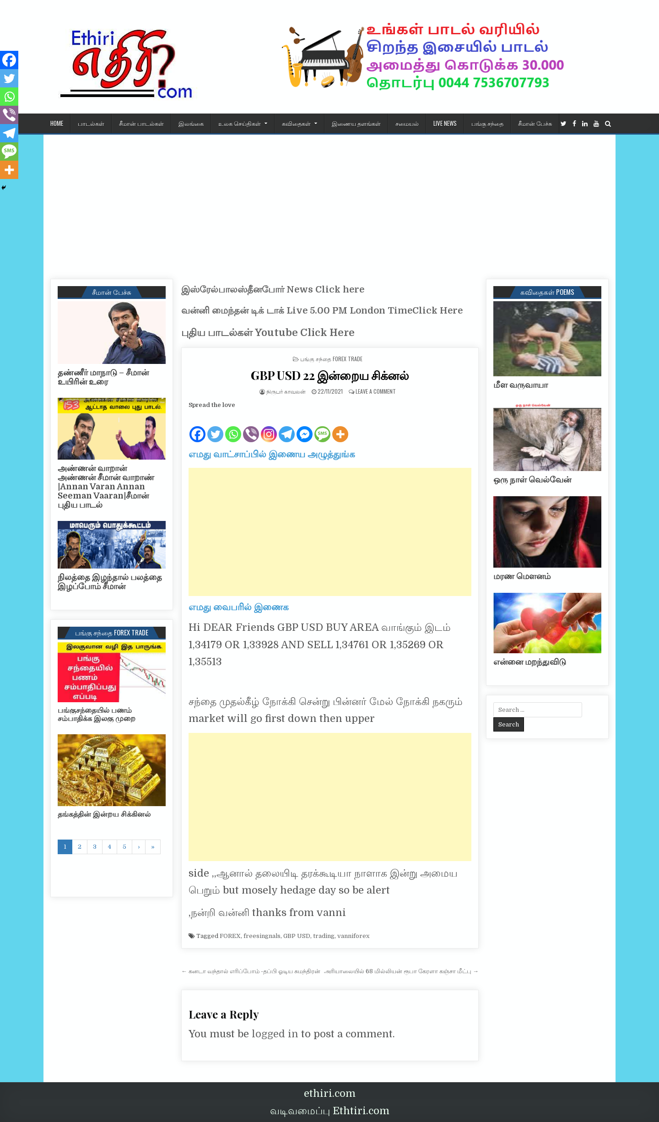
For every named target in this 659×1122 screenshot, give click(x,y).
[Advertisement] (329, 203)
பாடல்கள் (91, 123)
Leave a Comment (376, 391)
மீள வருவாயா (520, 385)
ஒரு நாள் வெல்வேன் (532, 479)
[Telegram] (287, 427)
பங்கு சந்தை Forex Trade (331, 359)
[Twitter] (215, 427)
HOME (56, 123)
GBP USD (296, 935)
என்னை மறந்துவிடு (529, 662)
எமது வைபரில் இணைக (239, 607)
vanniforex (353, 935)
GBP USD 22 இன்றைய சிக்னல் (330, 375)
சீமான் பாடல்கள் (141, 123)
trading (324, 935)
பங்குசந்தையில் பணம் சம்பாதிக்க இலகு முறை (96, 714)
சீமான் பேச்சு (535, 123)
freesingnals (262, 935)
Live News (445, 123)
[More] (340, 427)
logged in (275, 1034)
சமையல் (407, 123)
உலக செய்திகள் (239, 123)
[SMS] (322, 427)
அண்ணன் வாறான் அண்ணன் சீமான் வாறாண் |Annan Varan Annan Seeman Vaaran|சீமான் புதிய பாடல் (106, 486)
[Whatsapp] (233, 427)
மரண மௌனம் (522, 576)
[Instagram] (269, 427)
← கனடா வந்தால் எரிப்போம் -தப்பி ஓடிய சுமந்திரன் (250, 971)
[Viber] (251, 427)
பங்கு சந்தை (487, 123)
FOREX (230, 935)
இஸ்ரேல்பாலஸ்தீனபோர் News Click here (272, 289)
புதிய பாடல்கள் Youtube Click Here (268, 332)
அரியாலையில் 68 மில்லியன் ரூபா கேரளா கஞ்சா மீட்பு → (401, 971)
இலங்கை (191, 123)
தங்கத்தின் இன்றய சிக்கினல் (104, 814)
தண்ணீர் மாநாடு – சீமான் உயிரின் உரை (103, 377)
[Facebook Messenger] (305, 427)
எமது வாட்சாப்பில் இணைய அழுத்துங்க (272, 454)
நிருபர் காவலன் (286, 391)
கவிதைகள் (296, 123)
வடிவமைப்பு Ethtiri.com (329, 1111)
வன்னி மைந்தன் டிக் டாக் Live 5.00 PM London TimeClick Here (322, 310)
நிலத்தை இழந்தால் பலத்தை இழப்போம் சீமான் (110, 582)
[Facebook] (197, 427)
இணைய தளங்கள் (356, 123)
